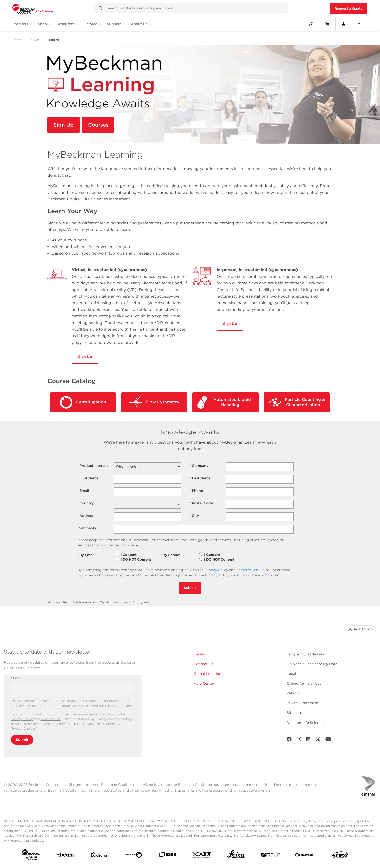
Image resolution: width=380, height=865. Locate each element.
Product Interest (93, 465)
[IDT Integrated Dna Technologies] (202, 856)
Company (199, 465)
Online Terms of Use (304, 683)
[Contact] (311, 23)
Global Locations (208, 674)
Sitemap (294, 713)
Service (34, 40)
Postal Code (201, 503)
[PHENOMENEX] (304, 855)
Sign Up (65, 125)
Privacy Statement (303, 703)
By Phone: (170, 555)
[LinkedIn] (308, 740)
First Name (88, 478)
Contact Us (203, 664)
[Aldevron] (99, 855)
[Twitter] (318, 740)
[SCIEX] (338, 856)
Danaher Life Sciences (306, 723)
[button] (100, 8)
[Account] (343, 23)
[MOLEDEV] (270, 855)
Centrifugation (83, 402)
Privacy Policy (216, 570)
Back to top (360, 629)
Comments (87, 528)
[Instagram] (299, 740)
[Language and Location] (360, 23)
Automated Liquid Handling (224, 402)
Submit (190, 588)
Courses (102, 125)
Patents (293, 693)
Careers (200, 654)
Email (83, 490)
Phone (196, 490)
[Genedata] (133, 855)
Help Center (204, 683)
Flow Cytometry (155, 402)
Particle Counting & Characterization (297, 402)
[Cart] (327, 23)
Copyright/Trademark (306, 654)
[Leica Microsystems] (236, 856)
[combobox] (191, 8)
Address (86, 515)
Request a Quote (348, 8)
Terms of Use (248, 570)
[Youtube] (328, 740)
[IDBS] (168, 855)
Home (16, 40)
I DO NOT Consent (136, 559)
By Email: (87, 555)
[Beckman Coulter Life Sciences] (33, 8)
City (194, 515)
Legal (291, 674)
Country (86, 503)
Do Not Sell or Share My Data (312, 664)
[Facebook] (289, 740)
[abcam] (65, 855)
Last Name (200, 478)
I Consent (128, 555)
